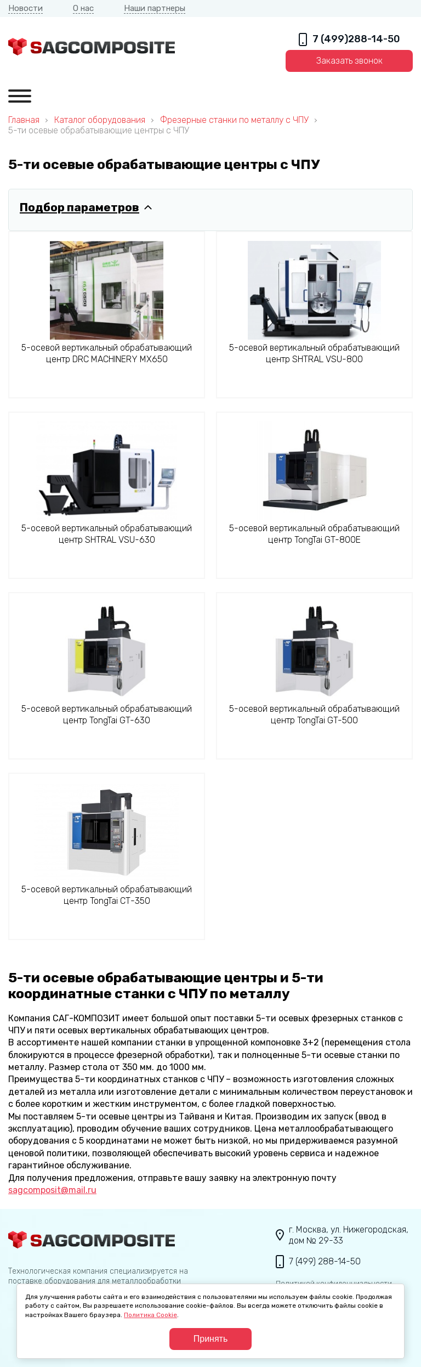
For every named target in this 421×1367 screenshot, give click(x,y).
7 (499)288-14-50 (356, 39)
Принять (211, 1338)
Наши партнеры (154, 8)
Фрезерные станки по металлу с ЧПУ (234, 120)
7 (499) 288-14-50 (325, 1261)
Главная (23, 120)
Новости (25, 8)
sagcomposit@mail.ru (52, 1190)
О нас (83, 8)
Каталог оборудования (99, 120)
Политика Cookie (150, 1315)
